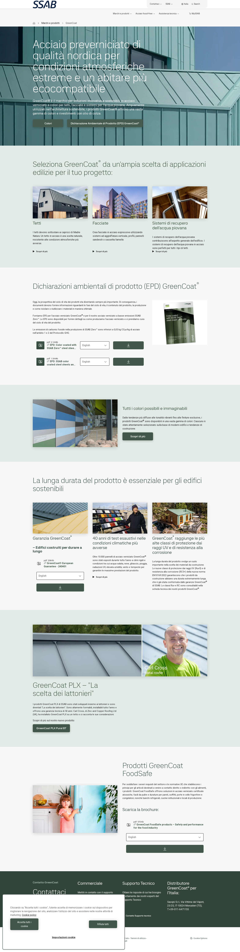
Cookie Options (198, 938)
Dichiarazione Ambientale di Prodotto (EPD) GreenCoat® (105, 123)
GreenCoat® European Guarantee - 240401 (58, 565)
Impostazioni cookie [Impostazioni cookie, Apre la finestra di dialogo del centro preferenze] (63, 937)
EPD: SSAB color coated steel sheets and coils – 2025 (61, 363)
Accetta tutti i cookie (36, 926)
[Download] (128, 345)
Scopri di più (40, 251)
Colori (48, 123)
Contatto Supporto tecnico (136, 915)
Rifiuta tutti (91, 926)
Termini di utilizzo (138, 938)
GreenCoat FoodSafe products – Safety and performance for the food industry (168, 826)
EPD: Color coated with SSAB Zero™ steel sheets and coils (61, 346)
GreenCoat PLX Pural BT (51, 728)
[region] (63, 924)
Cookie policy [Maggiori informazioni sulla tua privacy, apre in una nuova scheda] (29, 919)
